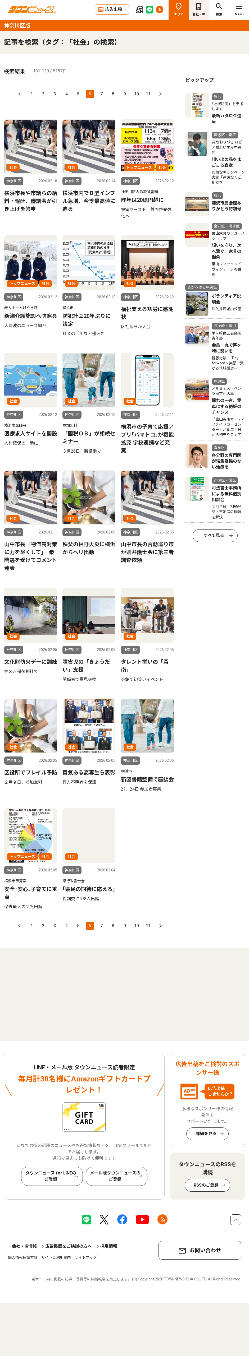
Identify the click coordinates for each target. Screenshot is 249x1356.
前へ (20, 94)
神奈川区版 (17, 25)
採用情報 (108, 1246)
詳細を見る (206, 1133)
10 (136, 93)
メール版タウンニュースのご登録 (115, 1176)
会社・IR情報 (24, 1246)
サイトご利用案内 (56, 1257)
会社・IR (198, 14)
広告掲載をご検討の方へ (68, 1246)
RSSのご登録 (206, 1185)
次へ (160, 94)
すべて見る (213, 535)
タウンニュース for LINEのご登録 (50, 1176)
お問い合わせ (205, 1250)
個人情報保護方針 (23, 1257)
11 (148, 93)
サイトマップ (86, 1257)
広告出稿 (113, 9)
